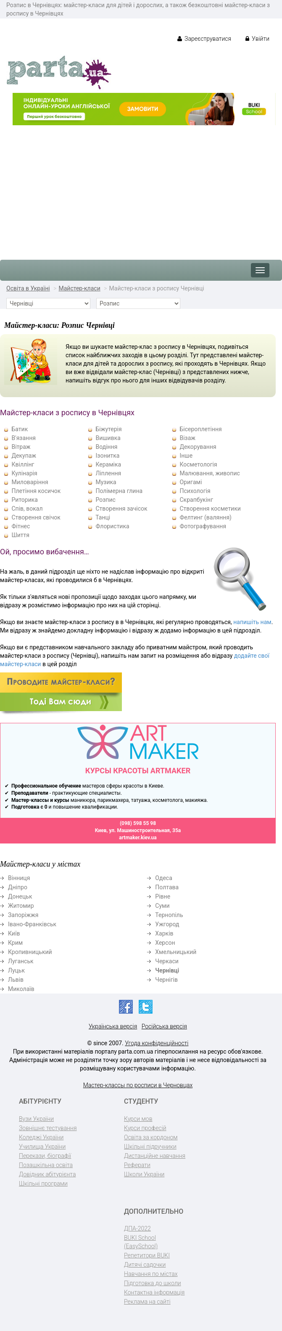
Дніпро (17, 887)
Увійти (257, 38)
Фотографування (202, 526)
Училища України (42, 1146)
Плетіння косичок (36, 491)
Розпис (105, 499)
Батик (19, 429)
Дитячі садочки (145, 1264)
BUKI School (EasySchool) (141, 1241)
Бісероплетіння (200, 429)
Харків (164, 933)
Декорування (197, 446)
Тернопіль (169, 915)
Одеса (163, 878)
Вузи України (36, 1118)
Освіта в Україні (28, 288)
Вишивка (107, 438)
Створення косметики (209, 508)
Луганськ (21, 961)
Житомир (21, 905)
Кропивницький (30, 952)
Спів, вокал (26, 508)
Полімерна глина (118, 491)
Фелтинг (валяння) (205, 517)
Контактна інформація (154, 1292)
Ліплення (108, 473)
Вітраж (20, 446)
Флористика (112, 526)
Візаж (187, 438)
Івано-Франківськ (32, 924)
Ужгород (167, 924)
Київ (14, 933)
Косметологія (198, 464)
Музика (105, 482)
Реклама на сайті (147, 1301)
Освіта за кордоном (151, 1137)
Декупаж (23, 455)
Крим (15, 942)
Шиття (20, 535)
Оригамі (190, 482)
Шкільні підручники (150, 1146)
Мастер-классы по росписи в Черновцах (137, 1085)
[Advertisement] (141, 188)
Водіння (106, 446)
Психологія (194, 491)
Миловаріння (29, 482)
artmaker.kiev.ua (138, 838)
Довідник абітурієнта (47, 1174)
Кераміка (108, 464)
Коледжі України (41, 1137)
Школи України (144, 1174)
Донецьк (20, 896)
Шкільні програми (43, 1183)
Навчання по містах (151, 1273)
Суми (162, 905)
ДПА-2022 (137, 1228)
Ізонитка (107, 455)
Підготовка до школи (152, 1283)
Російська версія (164, 1026)
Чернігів (166, 979)
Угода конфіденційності (156, 1043)
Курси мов (138, 1118)
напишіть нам (252, 622)
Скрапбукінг (196, 499)
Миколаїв (21, 989)
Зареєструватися (204, 38)
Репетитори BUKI (147, 1255)
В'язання (23, 438)
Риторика (24, 499)
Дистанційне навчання (154, 1155)
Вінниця (19, 878)
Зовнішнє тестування (48, 1128)
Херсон (165, 942)
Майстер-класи (79, 288)
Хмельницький (175, 952)
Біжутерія (108, 429)
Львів (16, 979)
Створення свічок (35, 517)
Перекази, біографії (45, 1155)
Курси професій (145, 1128)
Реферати (137, 1165)
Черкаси (166, 961)
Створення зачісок (121, 508)
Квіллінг (22, 464)
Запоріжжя (23, 915)
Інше (185, 455)
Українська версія (113, 1026)
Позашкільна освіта (46, 1165)
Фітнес (20, 526)
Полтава (167, 887)
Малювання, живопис (209, 473)
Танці (102, 517)
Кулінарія (24, 473)
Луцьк (16, 970)
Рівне (162, 896)
